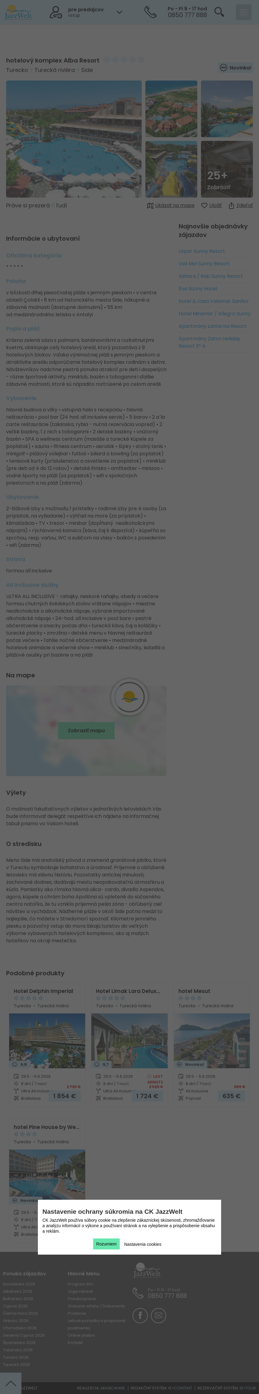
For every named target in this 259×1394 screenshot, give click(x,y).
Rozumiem (106, 1244)
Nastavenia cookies (142, 1244)
